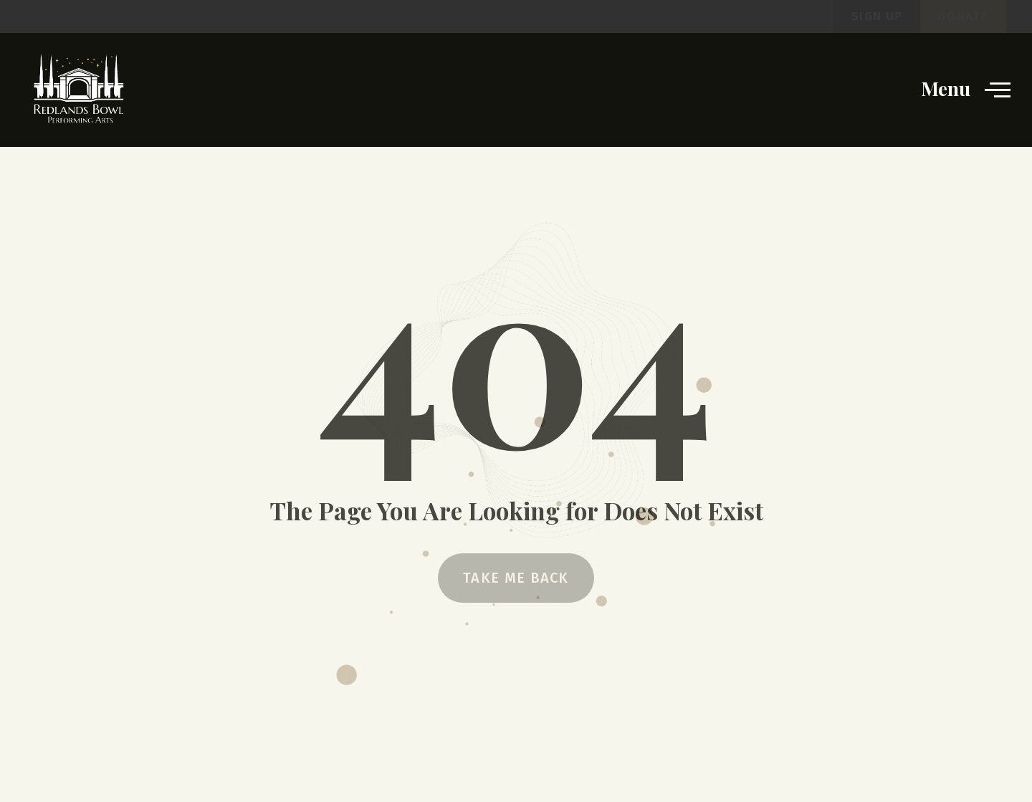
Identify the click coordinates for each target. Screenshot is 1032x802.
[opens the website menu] (997, 89)
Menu (945, 88)
